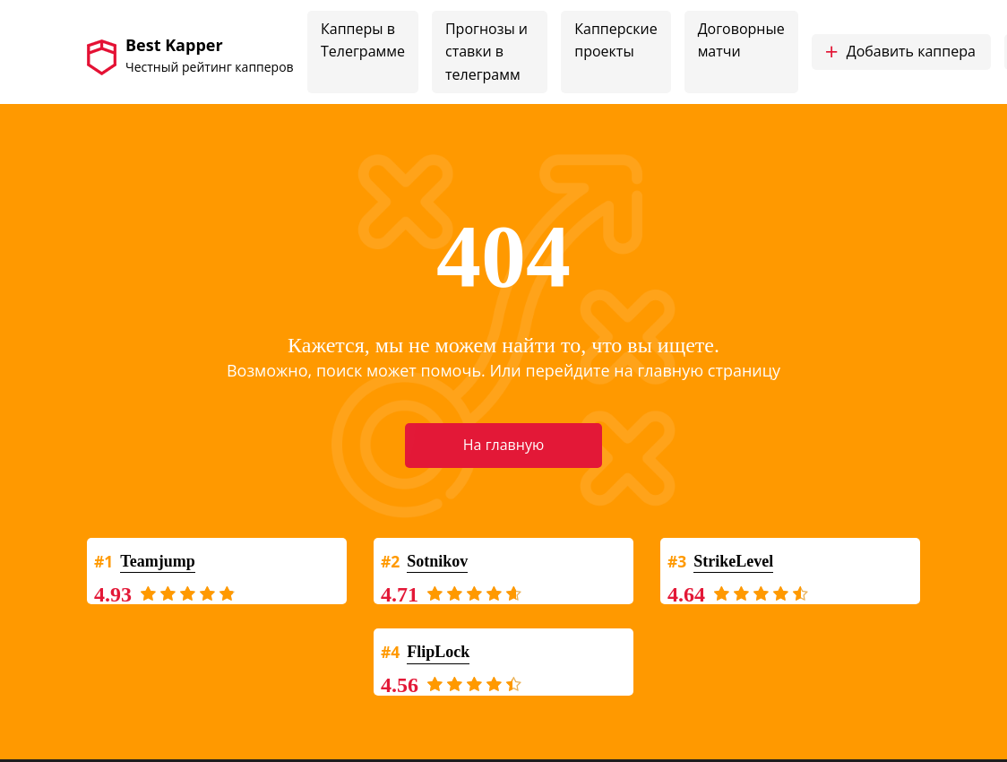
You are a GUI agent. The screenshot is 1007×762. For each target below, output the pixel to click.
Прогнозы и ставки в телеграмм (486, 51)
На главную (503, 445)
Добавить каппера (900, 52)
